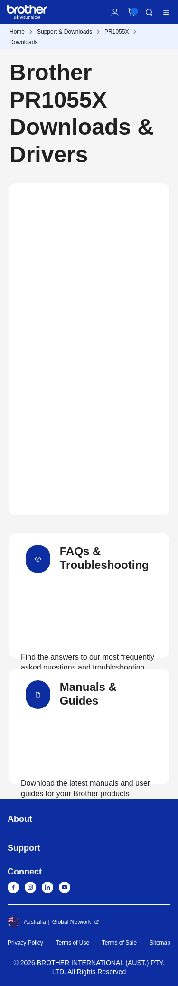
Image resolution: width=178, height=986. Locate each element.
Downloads (23, 42)
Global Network (71, 922)
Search (149, 12)
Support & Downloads (64, 31)
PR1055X (116, 31)
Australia (27, 922)
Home (17, 31)
